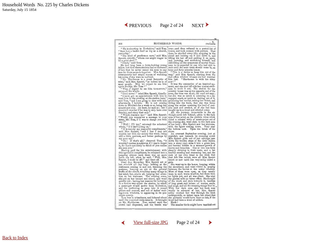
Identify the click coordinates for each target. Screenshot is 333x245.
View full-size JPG (150, 222)
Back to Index (15, 237)
